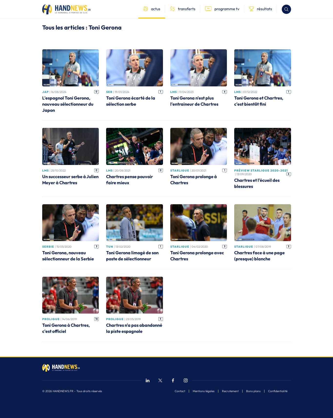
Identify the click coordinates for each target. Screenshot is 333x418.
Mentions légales (203, 391)
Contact (180, 391)
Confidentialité (277, 391)
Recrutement (230, 391)
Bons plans (253, 391)
